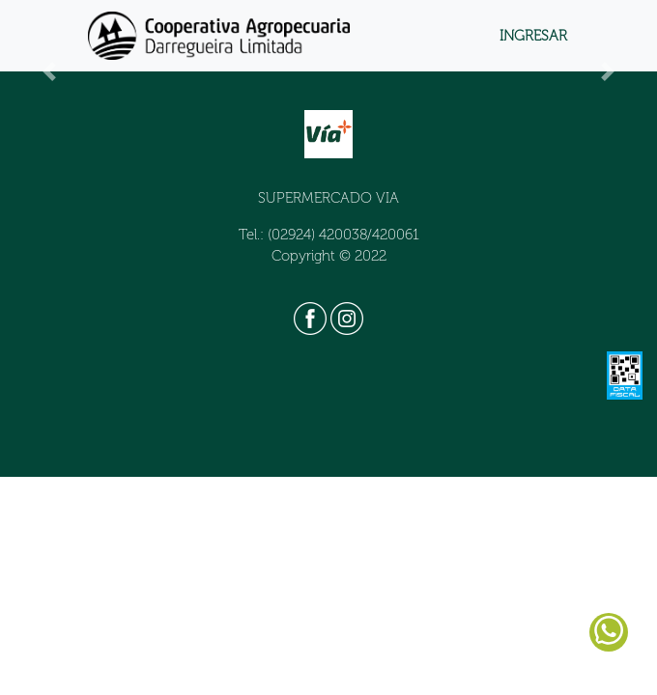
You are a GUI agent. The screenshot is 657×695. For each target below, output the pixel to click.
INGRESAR (533, 35)
